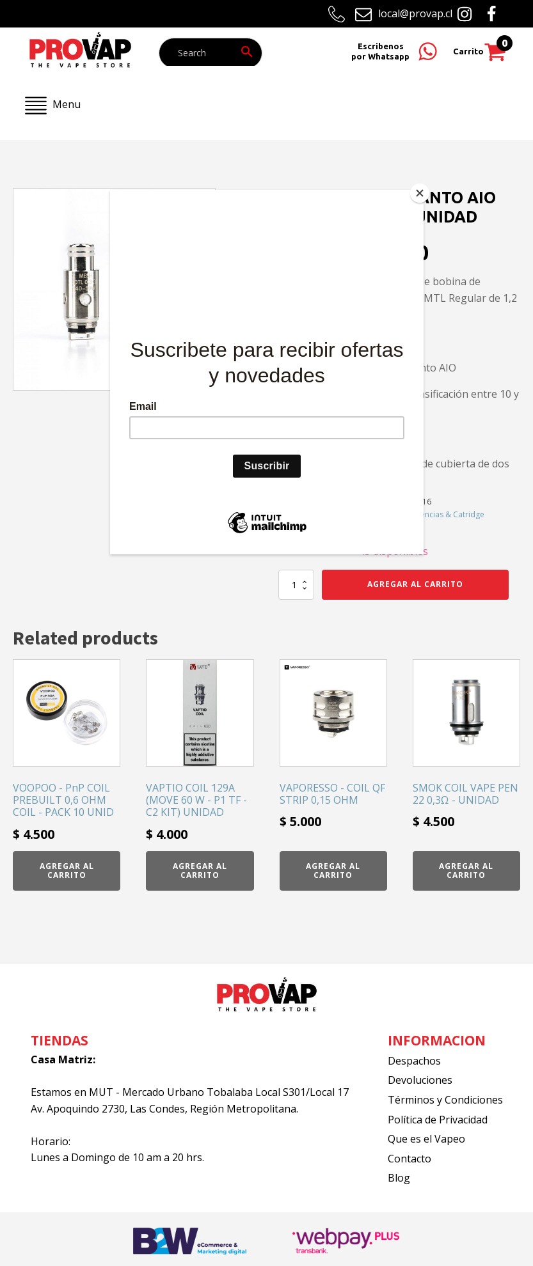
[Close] (420, 193)
